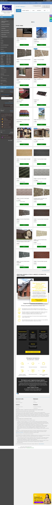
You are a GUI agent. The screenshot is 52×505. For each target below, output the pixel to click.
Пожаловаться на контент (30, 447)
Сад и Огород (3, 34)
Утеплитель (3, 28)
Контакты (39, 10)
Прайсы (2, 42)
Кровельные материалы (5, 24)
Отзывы (2, 40)
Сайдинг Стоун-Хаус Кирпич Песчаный (23, 159)
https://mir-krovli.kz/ (4, 81)
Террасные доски (4, 36)
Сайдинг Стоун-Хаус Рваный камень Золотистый (40, 240)
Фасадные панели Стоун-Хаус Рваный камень (23, 80)
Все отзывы (10, 140)
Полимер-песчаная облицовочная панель (24, 139)
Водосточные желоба (5, 30)
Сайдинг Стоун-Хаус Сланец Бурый (23, 198)
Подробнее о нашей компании (33, 351)
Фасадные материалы (5, 26)
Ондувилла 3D (36, 99)
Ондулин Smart (19, 178)
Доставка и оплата (4, 47)
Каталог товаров (3, 19)
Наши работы (3, 51)
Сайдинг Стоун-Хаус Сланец (39, 139)
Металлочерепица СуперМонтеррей (23, 119)
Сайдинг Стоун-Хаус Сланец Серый (40, 178)
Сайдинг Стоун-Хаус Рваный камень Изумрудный (23, 262)
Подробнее (39, 2)
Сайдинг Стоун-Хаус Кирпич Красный (40, 261)
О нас (1, 38)
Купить (24, 44)
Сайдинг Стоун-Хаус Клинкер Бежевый (23, 59)
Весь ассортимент (19, 402)
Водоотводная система (5, 32)
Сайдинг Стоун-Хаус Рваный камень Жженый (23, 220)
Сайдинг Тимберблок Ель (38, 79)
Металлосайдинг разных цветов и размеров (40, 39)
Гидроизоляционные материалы (4, 22)
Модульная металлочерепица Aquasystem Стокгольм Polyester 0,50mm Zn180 (24, 241)
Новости (2, 49)
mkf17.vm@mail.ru (4, 84)
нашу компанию (41, 443)
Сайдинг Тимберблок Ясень (21, 38)
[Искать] (13, 15)
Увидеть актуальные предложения (39, 300)
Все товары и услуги (45, 270)
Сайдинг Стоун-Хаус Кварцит (39, 59)
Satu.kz (30, 446)
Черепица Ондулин (20, 99)
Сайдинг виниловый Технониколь (40, 119)
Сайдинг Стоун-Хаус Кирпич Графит (40, 159)
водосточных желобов (19, 432)
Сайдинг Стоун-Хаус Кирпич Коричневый (41, 219)
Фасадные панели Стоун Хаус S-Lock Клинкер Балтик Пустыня (40, 199)
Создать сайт (2, 0)
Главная (18, 10)
